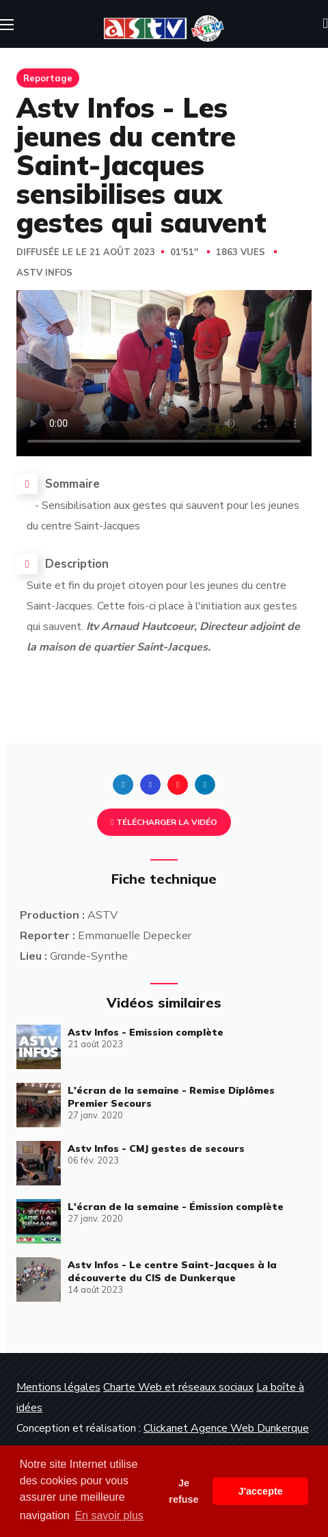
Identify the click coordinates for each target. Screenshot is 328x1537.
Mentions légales (58, 1387)
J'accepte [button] (260, 1491)
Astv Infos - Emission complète (145, 1032)
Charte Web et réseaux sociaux (178, 1387)
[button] (325, 24)
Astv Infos (44, 273)
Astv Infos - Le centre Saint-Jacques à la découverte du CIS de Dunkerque (172, 1271)
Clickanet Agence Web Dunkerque (226, 1428)
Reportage (47, 78)
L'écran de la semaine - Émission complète (176, 1206)
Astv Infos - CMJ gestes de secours (156, 1148)
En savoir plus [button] (109, 1515)
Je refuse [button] (183, 1491)
